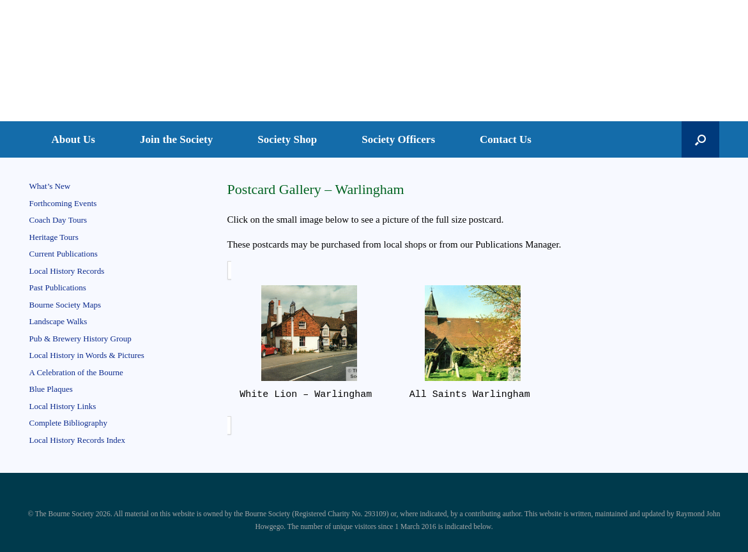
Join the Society (176, 139)
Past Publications (57, 287)
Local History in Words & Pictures (86, 355)
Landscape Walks (58, 321)
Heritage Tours (54, 237)
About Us (74, 139)
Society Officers (398, 139)
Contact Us (505, 139)
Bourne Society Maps (65, 305)
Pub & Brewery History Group (80, 338)
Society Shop (287, 139)
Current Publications (63, 253)
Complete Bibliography (68, 423)
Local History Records (67, 271)
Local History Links (62, 406)
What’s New (50, 186)
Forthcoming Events (63, 203)
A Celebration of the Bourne (76, 372)
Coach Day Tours (58, 220)
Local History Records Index (77, 440)
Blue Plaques (51, 389)
